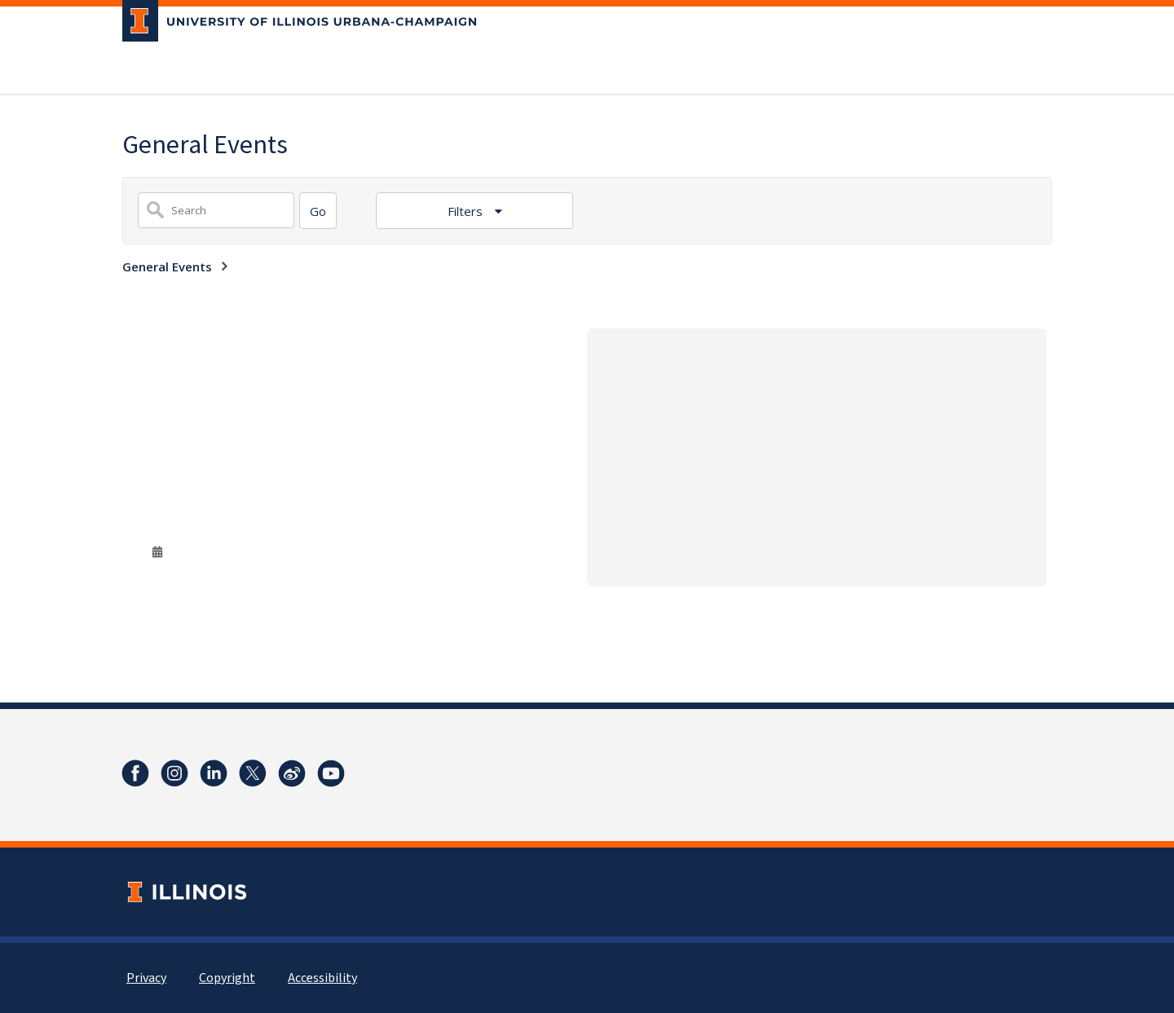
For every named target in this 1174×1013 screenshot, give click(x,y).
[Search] (318, 210)
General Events (167, 266)
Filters (467, 211)
